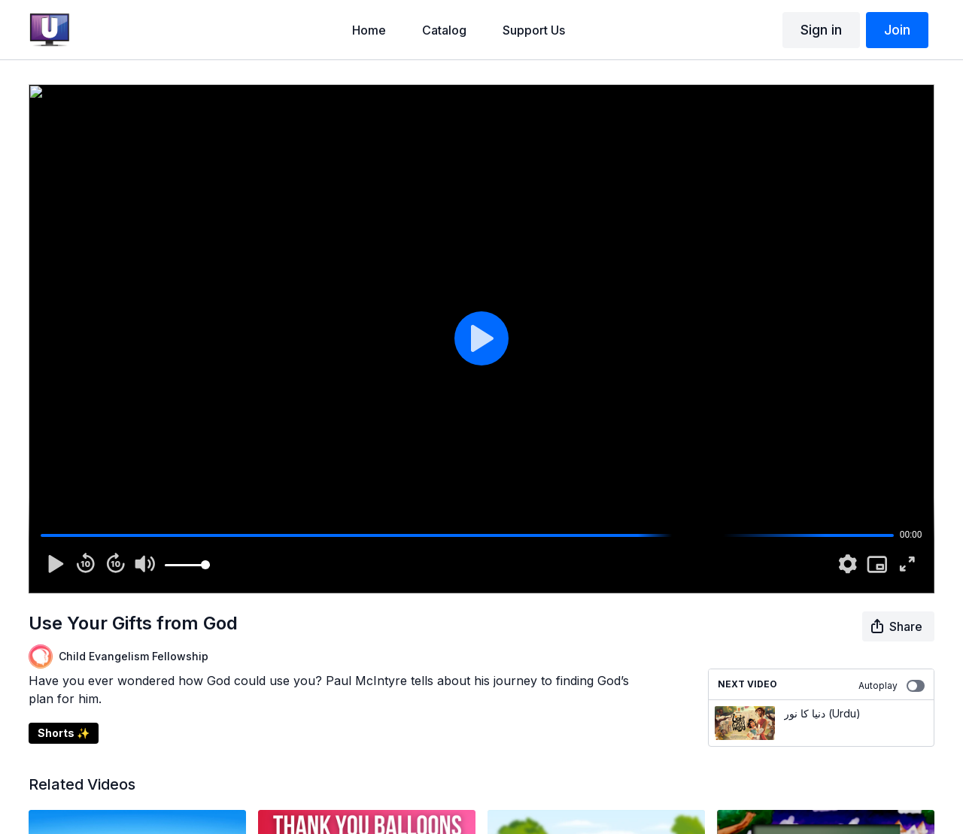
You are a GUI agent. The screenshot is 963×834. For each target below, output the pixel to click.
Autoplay (891, 686)
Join (897, 30)
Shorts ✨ (64, 732)
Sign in (821, 30)
